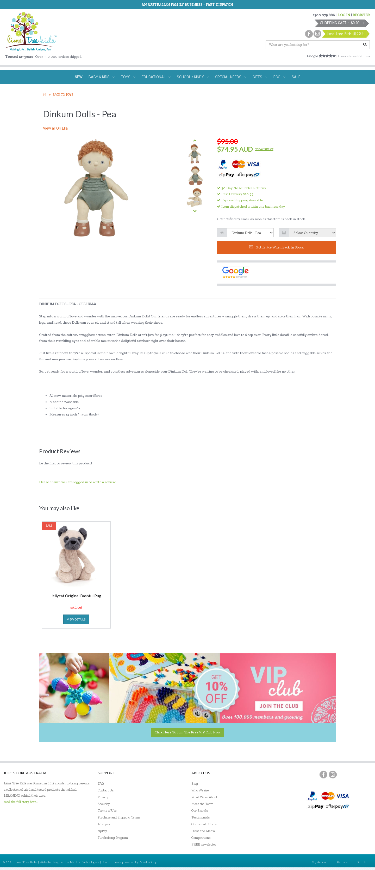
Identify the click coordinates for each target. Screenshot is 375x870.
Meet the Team (202, 804)
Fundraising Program (113, 838)
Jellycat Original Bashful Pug (76, 596)
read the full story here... (21, 802)
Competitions (200, 838)
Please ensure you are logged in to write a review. (77, 482)
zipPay (102, 831)
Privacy (103, 797)
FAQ (101, 783)
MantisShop (148, 862)
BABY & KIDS (102, 77)
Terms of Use (107, 811)
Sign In (362, 862)
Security (104, 804)
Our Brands (199, 811)
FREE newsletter (203, 844)
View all (55, 128)
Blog (194, 783)
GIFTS (260, 77)
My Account (320, 862)
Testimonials (200, 817)
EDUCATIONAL (156, 77)
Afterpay (104, 824)
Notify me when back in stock (276, 247)
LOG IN (344, 15)
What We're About (204, 797)
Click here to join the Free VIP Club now (188, 732)
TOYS (128, 77)
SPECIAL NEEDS (230, 77)
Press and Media (203, 831)
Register (343, 862)
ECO (279, 77)
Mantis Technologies (84, 862)
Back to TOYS (63, 95)
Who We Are (200, 790)
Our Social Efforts (203, 824)
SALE (296, 77)
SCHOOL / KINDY (193, 77)
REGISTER (361, 15)
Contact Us (106, 790)
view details (76, 619)
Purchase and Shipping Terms (119, 817)
